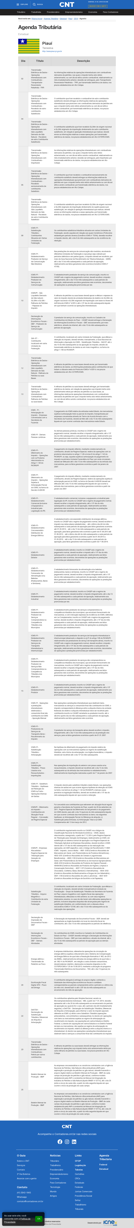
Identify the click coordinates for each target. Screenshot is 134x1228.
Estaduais (79, 1183)
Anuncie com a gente (97, 6)
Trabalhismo (80, 1205)
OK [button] (38, 1219)
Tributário (21, 12)
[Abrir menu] (23, 4)
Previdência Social (83, 1196)
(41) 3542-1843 (24, 1193)
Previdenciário (53, 12)
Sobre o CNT (23, 1161)
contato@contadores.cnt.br (30, 1202)
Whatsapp (22, 1197)
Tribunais (79, 1209)
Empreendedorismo (74, 12)
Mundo (53, 1192)
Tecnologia (55, 1187)
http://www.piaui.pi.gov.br (52, 51)
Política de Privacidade (52, 1224)
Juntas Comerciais (83, 1192)
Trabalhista (36, 12)
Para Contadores (110, 12)
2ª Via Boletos (23, 1174)
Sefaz (78, 1200)
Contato (21, 1170)
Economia (92, 12)
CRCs (77, 1179)
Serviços (21, 1165)
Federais (79, 1187)
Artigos (53, 1196)
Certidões (79, 1174)
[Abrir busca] (37, 4)
